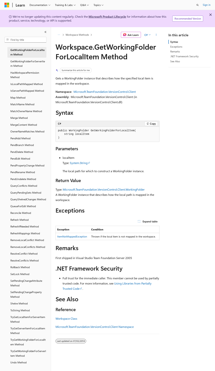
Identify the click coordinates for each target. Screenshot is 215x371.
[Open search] (197, 5)
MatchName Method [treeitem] (22, 104)
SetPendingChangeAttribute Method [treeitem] (26, 283)
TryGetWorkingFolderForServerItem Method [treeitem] (28, 353)
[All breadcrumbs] (59, 35)
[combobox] (25, 40)
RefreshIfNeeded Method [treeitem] (24, 226)
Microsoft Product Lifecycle (107, 16)
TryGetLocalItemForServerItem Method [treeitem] (27, 319)
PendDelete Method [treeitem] (21, 152)
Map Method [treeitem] (17, 97)
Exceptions (176, 46)
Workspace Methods (77, 34)
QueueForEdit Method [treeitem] (23, 206)
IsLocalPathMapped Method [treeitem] (26, 84)
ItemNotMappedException (72, 236)
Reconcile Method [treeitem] (20, 213)
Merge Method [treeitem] (19, 118)
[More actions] (156, 35)
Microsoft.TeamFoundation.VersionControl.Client (105, 92)
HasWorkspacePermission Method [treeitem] (24, 75)
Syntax (174, 42)
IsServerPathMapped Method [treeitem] (27, 90)
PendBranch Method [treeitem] (22, 145)
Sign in (207, 5)
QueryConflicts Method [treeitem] (23, 185)
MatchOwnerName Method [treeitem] (26, 111)
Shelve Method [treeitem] (19, 303)
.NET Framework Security (184, 56)
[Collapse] (45, 32)
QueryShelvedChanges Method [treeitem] (28, 199)
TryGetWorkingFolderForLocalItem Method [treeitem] (28, 342)
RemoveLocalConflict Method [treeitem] (27, 240)
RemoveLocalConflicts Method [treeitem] (27, 247)
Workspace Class (66, 318)
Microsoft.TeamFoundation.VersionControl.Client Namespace (95, 327)
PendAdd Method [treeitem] (20, 138)
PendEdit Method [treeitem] (20, 158)
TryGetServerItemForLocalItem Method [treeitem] (27, 331)
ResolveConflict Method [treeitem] (24, 253)
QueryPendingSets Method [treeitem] (25, 192)
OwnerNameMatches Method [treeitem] (27, 131)
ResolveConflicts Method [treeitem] (24, 260)
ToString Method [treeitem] (20, 310)
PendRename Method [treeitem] (22, 172)
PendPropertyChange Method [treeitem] (27, 165)
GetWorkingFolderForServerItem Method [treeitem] (27, 64)
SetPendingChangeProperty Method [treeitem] (26, 294)
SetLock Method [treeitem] (19, 274)
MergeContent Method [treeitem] (23, 124)
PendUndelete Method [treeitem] (23, 179)
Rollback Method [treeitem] (20, 267)
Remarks (175, 51)
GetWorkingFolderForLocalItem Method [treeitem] (27, 52)
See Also (175, 61)
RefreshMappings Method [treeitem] (25, 233)
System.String (78, 163)
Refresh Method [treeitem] (19, 219)
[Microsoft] (6, 5)
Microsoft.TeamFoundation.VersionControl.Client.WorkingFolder (104, 189)
